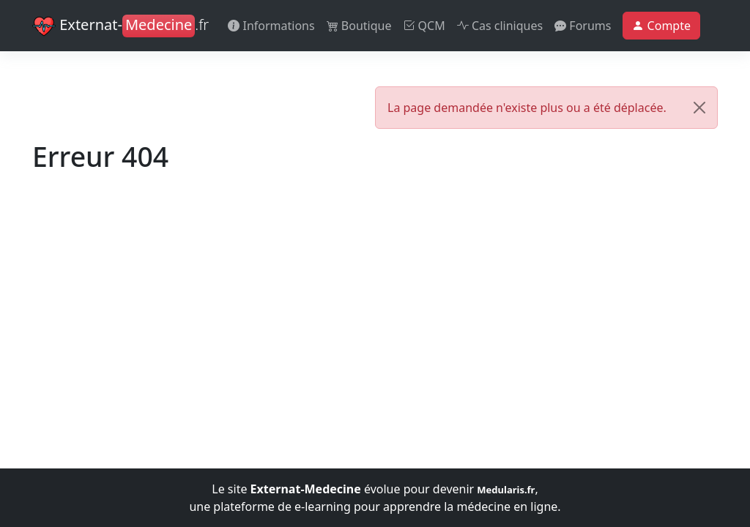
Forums (582, 26)
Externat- (120, 26)
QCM (424, 26)
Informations (271, 26)
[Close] (699, 107)
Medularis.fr (506, 489)
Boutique (359, 26)
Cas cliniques (500, 26)
